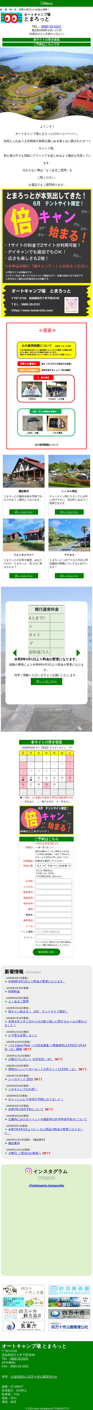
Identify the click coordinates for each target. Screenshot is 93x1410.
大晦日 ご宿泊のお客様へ (24, 1153)
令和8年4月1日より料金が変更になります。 (37, 981)
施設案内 (14, 1143)
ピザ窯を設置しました (22, 1035)
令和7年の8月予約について (26, 1109)
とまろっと (37, 19)
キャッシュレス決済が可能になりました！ (36, 1099)
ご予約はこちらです (46, 44)
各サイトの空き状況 (46, 39)
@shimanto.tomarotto (46, 1185)
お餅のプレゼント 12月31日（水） (30, 1059)
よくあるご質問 (18, 1001)
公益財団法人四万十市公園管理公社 (34, 1376)
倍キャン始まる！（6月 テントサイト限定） (38, 1011)
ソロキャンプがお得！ (22, 1089)
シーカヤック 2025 (20, 1079)
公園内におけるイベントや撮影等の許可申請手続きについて (47, 1119)
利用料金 (14, 991)
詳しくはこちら (24, 511)
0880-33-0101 (51, 26)
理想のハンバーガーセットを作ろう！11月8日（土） (42, 1069)
